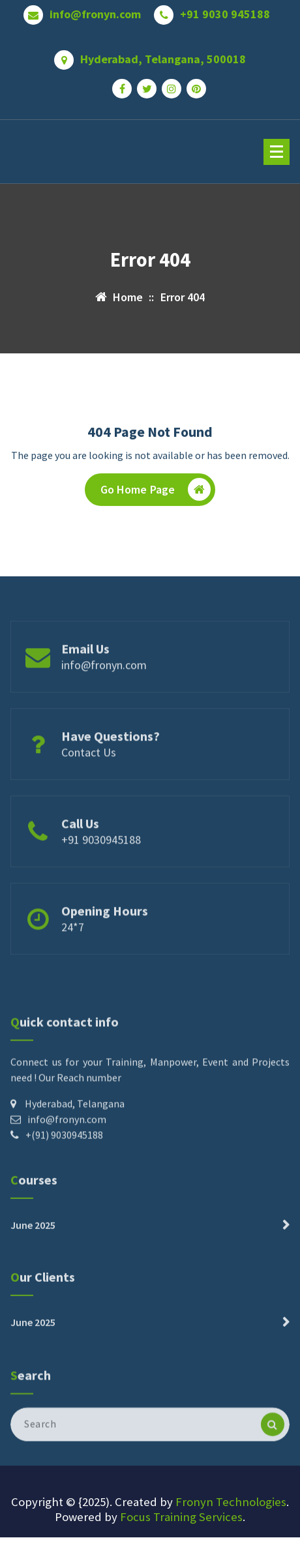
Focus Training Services (181, 1516)
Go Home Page (155, 492)
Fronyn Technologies (230, 1501)
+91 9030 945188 (225, 10)
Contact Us (88, 775)
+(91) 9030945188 (64, 1179)
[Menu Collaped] (276, 152)
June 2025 (32, 1246)
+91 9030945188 (101, 862)
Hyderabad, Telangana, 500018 (163, 55)
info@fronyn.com (95, 10)
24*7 (72, 950)
